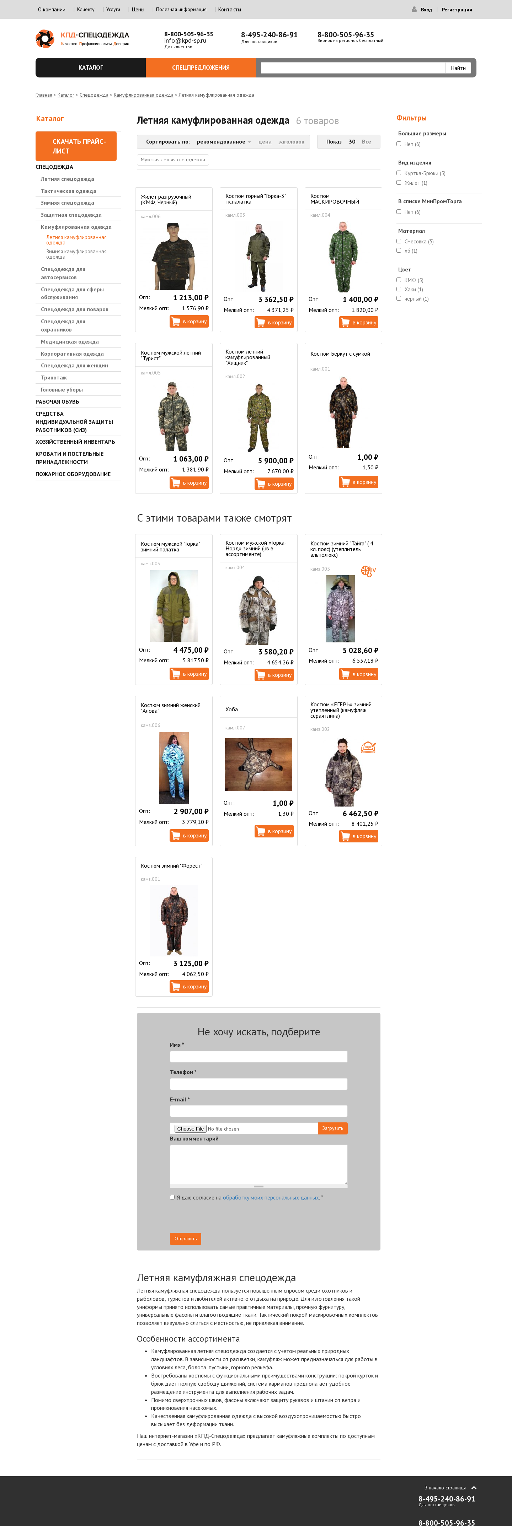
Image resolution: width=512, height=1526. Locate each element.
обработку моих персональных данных (271, 1197)
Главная (44, 95)
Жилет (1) (416, 182)
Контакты (229, 9)
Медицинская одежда (70, 341)
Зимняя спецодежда (67, 202)
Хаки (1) (414, 289)
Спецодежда (94, 95)
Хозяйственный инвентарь (75, 441)
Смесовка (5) (419, 241)
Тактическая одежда (68, 190)
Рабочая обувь (57, 401)
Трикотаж (54, 377)
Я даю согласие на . (246, 1197)
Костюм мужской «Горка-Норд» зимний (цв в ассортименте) (256, 548)
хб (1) (411, 250)
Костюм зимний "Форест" (171, 865)
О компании (51, 9)
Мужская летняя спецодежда (173, 159)
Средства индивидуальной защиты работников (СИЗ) (74, 421)
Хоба (231, 709)
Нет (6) (413, 144)
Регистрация (457, 9)
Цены (138, 9)
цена (265, 141)
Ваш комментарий (194, 1138)
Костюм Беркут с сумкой (340, 353)
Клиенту (86, 9)
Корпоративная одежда (72, 353)
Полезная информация (181, 9)
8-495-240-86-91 (269, 34)
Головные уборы (62, 389)
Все (366, 141)
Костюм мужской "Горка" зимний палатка (170, 546)
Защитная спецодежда (71, 214)
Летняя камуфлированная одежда (76, 240)
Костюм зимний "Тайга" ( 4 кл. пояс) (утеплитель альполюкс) (341, 549)
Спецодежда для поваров (74, 309)
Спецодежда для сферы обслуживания (72, 293)
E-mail (180, 1099)
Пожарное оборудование (73, 474)
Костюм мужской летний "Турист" (171, 355)
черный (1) (417, 298)
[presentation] (284, 1219)
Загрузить (332, 1128)
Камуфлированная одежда (144, 95)
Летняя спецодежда (67, 178)
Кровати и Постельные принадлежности (69, 457)
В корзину (195, 321)
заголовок (291, 141)
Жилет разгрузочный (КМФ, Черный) (166, 199)
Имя (177, 1044)
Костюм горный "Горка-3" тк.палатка (255, 198)
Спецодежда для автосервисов (63, 273)
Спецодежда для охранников (63, 325)
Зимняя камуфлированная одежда (76, 254)
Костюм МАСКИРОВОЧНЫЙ (334, 198)
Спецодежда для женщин (74, 365)
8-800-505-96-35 (188, 34)
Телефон (183, 1071)
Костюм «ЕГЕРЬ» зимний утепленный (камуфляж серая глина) (341, 710)
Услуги (113, 9)
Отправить (186, 1238)
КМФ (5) (414, 280)
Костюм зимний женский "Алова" (171, 707)
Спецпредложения (210, 67)
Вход (426, 9)
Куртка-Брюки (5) (425, 173)
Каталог (108, 67)
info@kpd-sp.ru (185, 40)
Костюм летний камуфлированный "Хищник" (247, 357)
